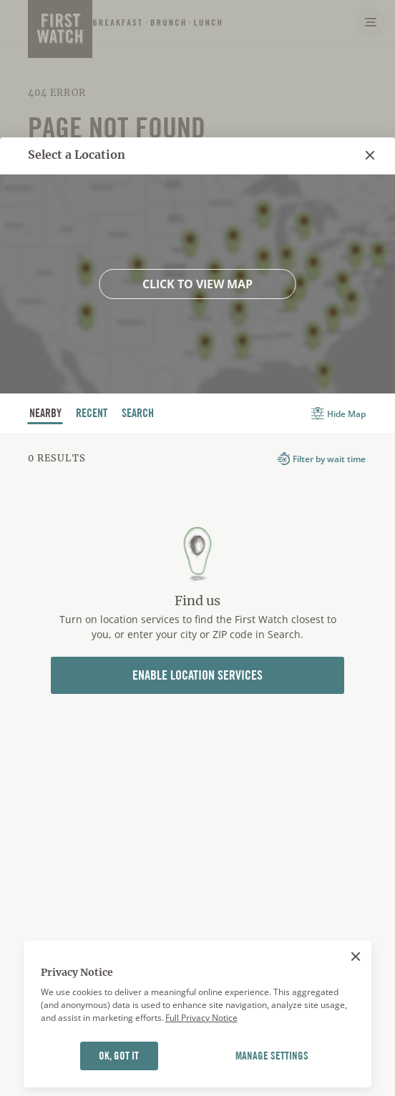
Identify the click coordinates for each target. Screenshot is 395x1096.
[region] (198, 1014)
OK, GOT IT (119, 1055)
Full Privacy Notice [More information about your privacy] (201, 1018)
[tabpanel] (197, 596)
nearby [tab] (46, 415)
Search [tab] (138, 415)
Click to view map (197, 284)
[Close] (355, 956)
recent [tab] (92, 415)
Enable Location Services (197, 674)
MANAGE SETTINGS (271, 1055)
